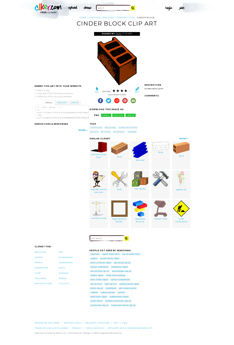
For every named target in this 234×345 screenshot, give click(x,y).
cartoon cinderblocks (120, 279)
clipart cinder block (110, 254)
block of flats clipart (99, 279)
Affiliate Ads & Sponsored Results (130, 328)
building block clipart (119, 296)
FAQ (124, 323)
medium (118, 115)
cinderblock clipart (119, 267)
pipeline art (181, 181)
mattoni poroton (108, 292)
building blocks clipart (129, 284)
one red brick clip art (99, 271)
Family (39, 262)
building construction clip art (118, 301)
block (94, 132)
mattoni (93, 258)
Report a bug (73, 323)
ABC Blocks (140, 180)
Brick (119, 150)
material (119, 132)
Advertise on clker (47, 323)
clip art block (96, 284)
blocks (105, 132)
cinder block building (115, 275)
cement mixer (160, 210)
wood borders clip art (121, 271)
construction (125, 17)
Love (38, 273)
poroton (121, 292)
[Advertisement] (62, 56)
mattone (94, 292)
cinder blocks (96, 301)
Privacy (77, 328)
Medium (62, 102)
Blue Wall (140, 151)
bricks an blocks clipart (100, 262)
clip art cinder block (131, 254)
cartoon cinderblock (99, 267)
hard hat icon (111, 284)
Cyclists (64, 283)
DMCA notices (95, 328)
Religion (40, 252)
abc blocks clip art (122, 262)
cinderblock (111, 288)
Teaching (40, 278)
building (108, 17)
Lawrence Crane (99, 209)
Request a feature (97, 323)
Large (75, 102)
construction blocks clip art (123, 305)
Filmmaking (66, 257)
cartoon (95, 17)
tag (116, 323)
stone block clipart (98, 296)
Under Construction (181, 211)
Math (62, 267)
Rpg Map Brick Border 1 (119, 211)
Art (61, 252)
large (130, 115)
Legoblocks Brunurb (140, 211)
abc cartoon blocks (127, 288)
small (106, 115)
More (82, 130)
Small (49, 102)
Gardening (66, 262)
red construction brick (99, 150)
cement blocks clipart (109, 258)
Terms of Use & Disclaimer (51, 328)
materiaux (94, 254)
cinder (132, 132)
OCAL (119, 34)
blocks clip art (96, 288)
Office (39, 257)
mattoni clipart (96, 275)
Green (63, 278)
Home (82, 17)
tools (119, 181)
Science (64, 273)
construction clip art (99, 305)
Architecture (43, 283)
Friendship (41, 267)
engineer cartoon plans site (99, 182)
